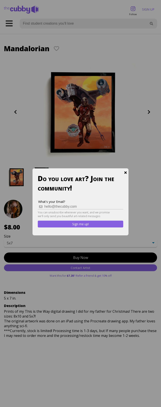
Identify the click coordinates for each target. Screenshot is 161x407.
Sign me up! (80, 224)
